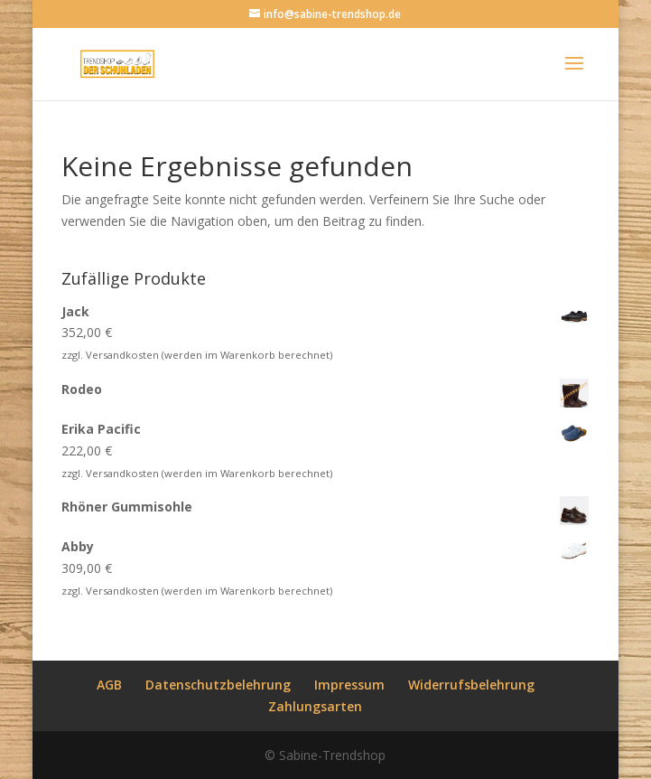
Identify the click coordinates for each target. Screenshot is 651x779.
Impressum (349, 684)
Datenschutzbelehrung (218, 684)
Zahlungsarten (315, 706)
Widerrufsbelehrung (471, 684)
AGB (109, 684)
